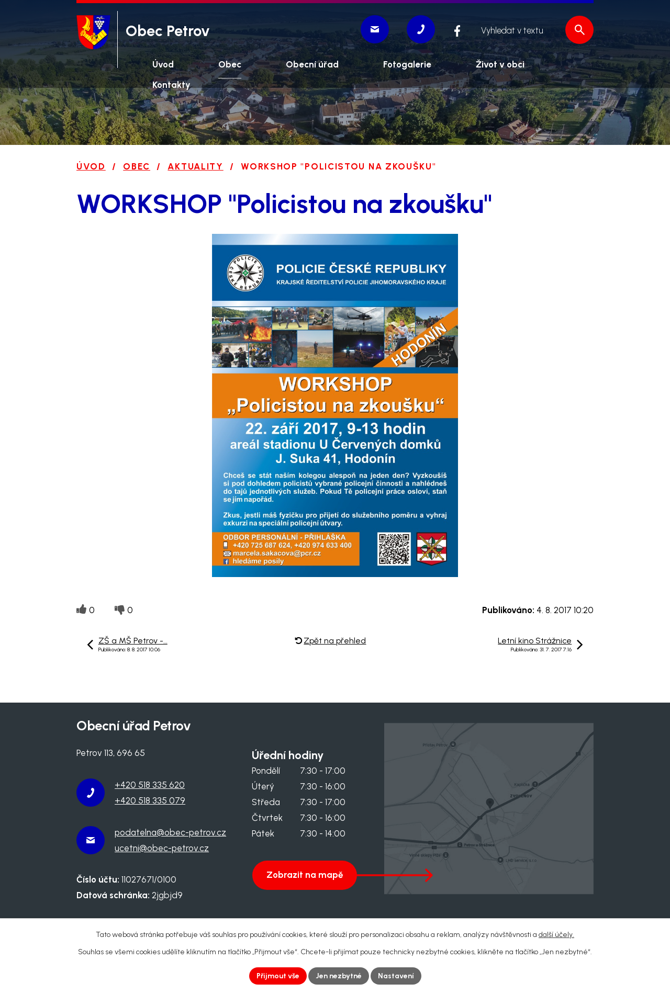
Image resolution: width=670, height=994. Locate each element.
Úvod (91, 166)
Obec (136, 166)
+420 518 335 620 (150, 785)
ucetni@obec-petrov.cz (162, 848)
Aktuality (195, 166)
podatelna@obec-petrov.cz (170, 832)
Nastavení (396, 976)
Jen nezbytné (339, 976)
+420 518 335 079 (150, 800)
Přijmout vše (277, 976)
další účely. (556, 934)
